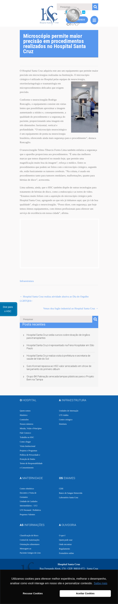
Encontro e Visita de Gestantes (28, 495)
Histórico (23, 415)
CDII (61, 488)
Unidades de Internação (68, 411)
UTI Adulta (63, 415)
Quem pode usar (65, 540)
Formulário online (66, 553)
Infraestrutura (27, 281)
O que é (62, 535)
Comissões (24, 419)
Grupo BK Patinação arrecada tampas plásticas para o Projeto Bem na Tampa (60, 378)
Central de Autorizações (29, 540)
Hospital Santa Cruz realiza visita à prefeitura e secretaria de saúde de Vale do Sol (58, 357)
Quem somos (25, 411)
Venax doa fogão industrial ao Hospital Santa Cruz (70, 308)
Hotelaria (63, 424)
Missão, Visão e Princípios (31, 428)
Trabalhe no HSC (27, 437)
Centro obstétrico (27, 488)
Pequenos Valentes (27, 514)
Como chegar (25, 442)
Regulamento (64, 549)
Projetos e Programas (28, 450)
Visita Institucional (27, 446)
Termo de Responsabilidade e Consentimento (31, 465)
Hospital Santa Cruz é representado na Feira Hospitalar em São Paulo (60, 347)
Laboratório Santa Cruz (68, 497)
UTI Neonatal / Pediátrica (30, 510)
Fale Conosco (25, 433)
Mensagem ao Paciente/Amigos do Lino (30, 550)
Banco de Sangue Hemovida (70, 493)
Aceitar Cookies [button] (85, 593)
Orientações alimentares (30, 544)
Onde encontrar (65, 544)
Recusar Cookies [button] (33, 593)
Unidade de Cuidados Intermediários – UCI (28, 503)
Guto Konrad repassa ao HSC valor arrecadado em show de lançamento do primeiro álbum (59, 368)
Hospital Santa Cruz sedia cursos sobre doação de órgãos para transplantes (58, 336)
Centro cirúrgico (65, 419)
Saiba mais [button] (100, 583)
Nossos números (26, 424)
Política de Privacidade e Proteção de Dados (30, 457)
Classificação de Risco (29, 535)
